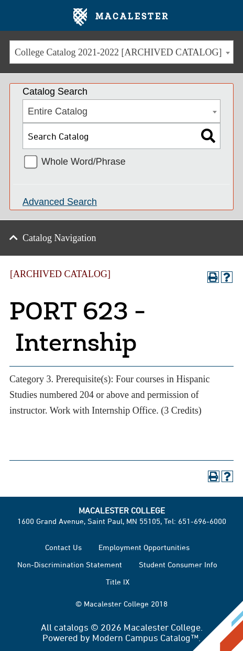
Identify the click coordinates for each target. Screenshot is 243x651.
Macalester (121, 17)
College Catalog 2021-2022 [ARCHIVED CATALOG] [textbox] (118, 52)
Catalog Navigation (59, 238)
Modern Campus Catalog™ (145, 637)
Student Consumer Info (178, 564)
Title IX (117, 581)
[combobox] (121, 52)
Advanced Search (60, 202)
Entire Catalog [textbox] (57, 111)
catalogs (71, 627)
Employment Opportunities (144, 547)
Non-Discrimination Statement (69, 564)
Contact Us (63, 547)
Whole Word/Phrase (83, 161)
